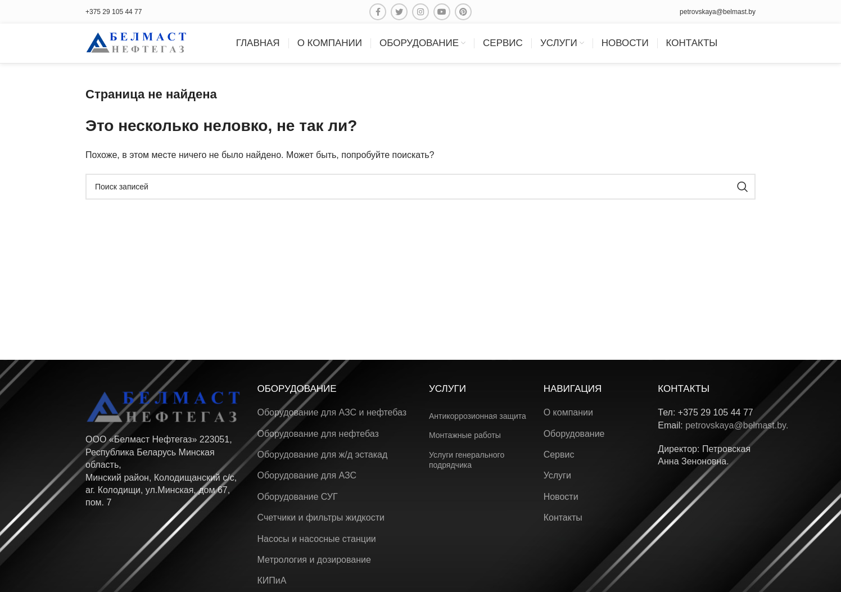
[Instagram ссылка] (420, 11)
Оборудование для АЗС (307, 475)
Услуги (557, 475)
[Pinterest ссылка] (463, 11)
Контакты (563, 517)
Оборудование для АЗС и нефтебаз (332, 412)
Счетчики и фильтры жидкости (321, 517)
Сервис (559, 454)
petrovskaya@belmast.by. (736, 425)
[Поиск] (420, 187)
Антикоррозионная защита (477, 416)
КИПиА (272, 580)
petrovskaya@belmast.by (718, 12)
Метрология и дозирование (314, 559)
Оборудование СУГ (297, 496)
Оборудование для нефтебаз (318, 434)
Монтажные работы (465, 435)
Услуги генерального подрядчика (466, 459)
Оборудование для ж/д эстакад (322, 454)
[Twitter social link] (399, 11)
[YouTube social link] (441, 11)
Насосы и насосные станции (316, 539)
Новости (561, 496)
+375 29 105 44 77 (113, 12)
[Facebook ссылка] (377, 11)
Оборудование (574, 434)
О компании (568, 412)
